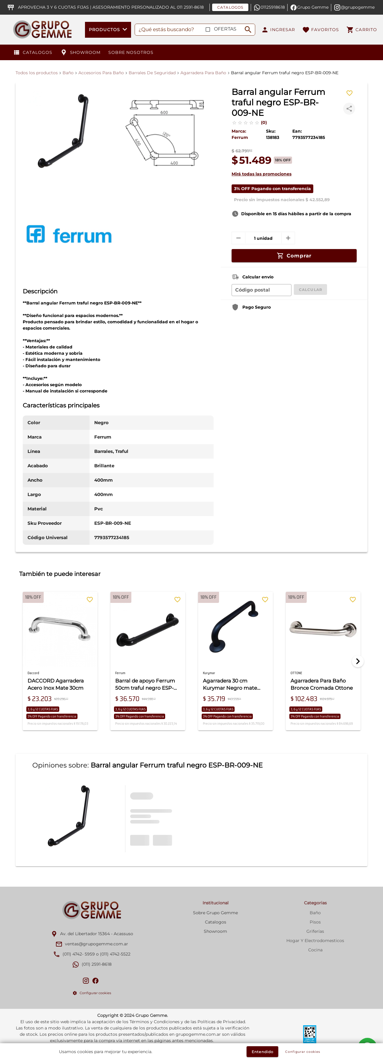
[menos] (238, 238)
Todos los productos (37, 72)
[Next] (358, 661)
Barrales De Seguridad (152, 72)
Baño (68, 72)
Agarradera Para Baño (203, 72)
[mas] (288, 238)
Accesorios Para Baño (101, 72)
